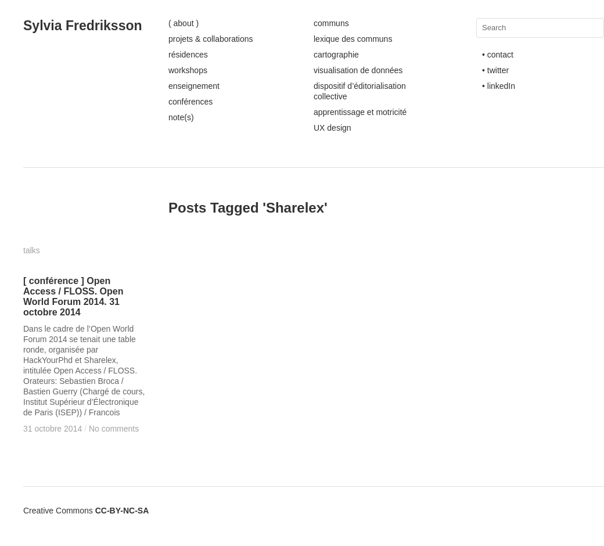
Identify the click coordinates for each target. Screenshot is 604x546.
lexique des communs (353, 39)
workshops (187, 70)
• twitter (495, 70)
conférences (190, 101)
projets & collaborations (210, 39)
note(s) (181, 117)
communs (331, 23)
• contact (497, 54)
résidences (188, 54)
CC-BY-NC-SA (122, 510)
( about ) (183, 23)
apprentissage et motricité (360, 112)
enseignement (194, 86)
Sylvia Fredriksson (82, 25)
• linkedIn (498, 86)
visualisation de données (358, 70)
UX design (332, 127)
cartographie (336, 54)
